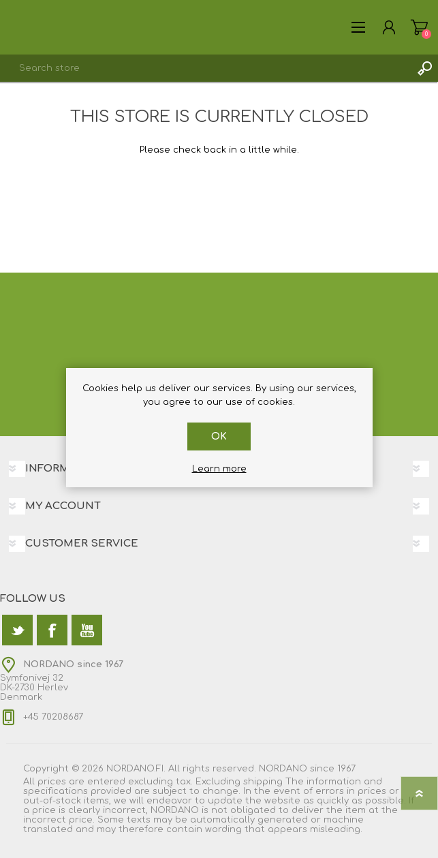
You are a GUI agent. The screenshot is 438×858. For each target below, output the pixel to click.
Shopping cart (419, 27)
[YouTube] (87, 630)
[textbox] (205, 68)
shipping (263, 781)
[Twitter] (17, 630)
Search (424, 68)
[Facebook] (52, 630)
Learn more (219, 469)
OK (219, 436)
